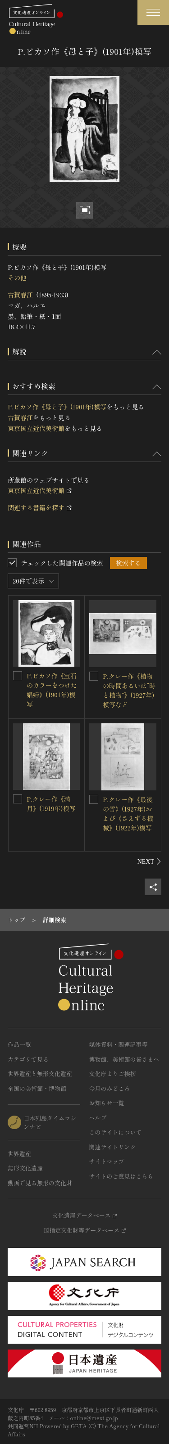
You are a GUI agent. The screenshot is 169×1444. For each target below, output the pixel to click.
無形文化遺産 (25, 1168)
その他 (17, 277)
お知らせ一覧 (106, 1103)
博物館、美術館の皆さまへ (124, 1059)
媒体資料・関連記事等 (118, 1044)
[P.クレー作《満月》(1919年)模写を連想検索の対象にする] (17, 798)
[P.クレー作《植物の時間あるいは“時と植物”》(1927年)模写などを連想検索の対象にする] (93, 676)
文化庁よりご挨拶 (112, 1073)
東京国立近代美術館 (36, 428)
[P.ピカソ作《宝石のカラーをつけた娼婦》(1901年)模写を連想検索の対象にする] (17, 675)
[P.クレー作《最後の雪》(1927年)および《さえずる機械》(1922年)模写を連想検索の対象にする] (93, 799)
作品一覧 (19, 1044)
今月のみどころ (109, 1088)
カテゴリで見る (28, 1059)
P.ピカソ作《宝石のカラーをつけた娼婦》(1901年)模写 (52, 690)
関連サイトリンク (112, 1147)
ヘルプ (98, 1117)
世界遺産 (19, 1153)
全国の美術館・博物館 (37, 1088)
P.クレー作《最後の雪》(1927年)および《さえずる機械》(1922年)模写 (128, 813)
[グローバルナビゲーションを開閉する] (153, 12)
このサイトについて (115, 1132)
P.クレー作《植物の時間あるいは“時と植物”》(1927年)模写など (129, 690)
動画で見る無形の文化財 (40, 1183)
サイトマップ (106, 1161)
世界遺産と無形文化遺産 (40, 1073)
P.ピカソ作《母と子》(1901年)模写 (57, 406)
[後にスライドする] (149, 861)
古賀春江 (20, 294)
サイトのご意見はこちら (121, 1176)
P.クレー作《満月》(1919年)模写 (51, 803)
